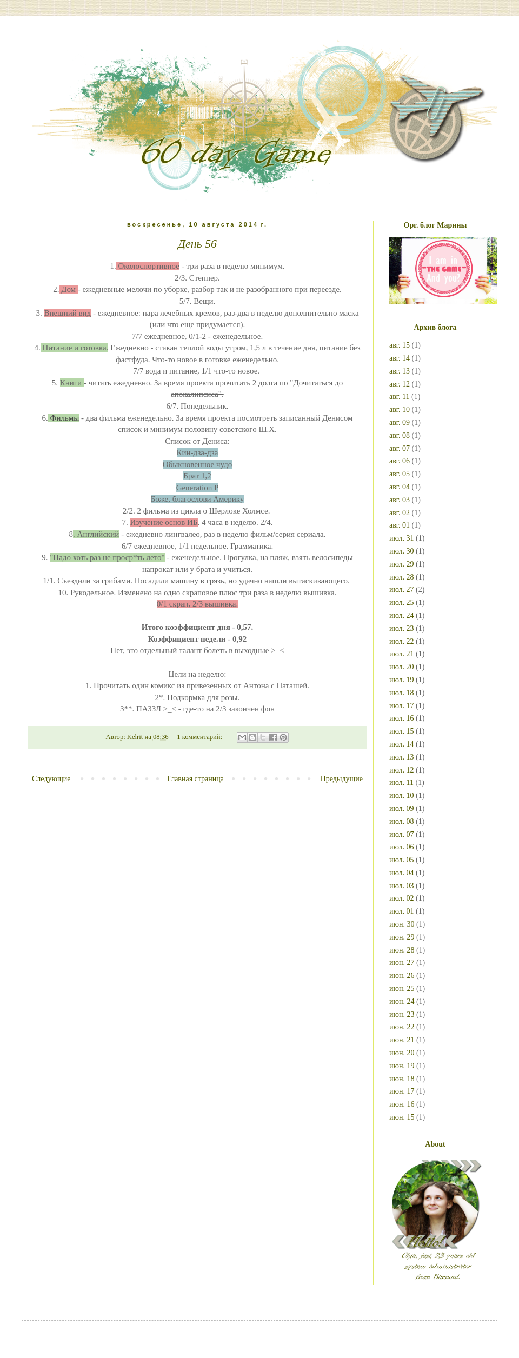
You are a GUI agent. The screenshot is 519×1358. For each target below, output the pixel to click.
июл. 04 (401, 873)
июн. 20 (401, 1053)
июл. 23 (401, 628)
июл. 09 (401, 808)
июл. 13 (401, 757)
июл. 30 (401, 551)
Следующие (51, 779)
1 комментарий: (200, 737)
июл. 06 (401, 847)
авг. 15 (399, 345)
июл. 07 (401, 834)
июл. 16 (401, 718)
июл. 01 (401, 911)
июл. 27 (401, 589)
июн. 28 (401, 950)
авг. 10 (399, 409)
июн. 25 (401, 988)
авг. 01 (399, 525)
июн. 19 (401, 1066)
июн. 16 (401, 1104)
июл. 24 (401, 615)
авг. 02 (399, 513)
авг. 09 (399, 422)
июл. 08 (401, 821)
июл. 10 (401, 795)
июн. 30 (401, 924)
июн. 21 (401, 1040)
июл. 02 (401, 898)
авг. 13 (399, 371)
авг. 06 (399, 461)
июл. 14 (401, 744)
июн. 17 (401, 1091)
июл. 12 (401, 770)
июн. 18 (401, 1079)
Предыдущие (342, 779)
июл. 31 (401, 538)
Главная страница (195, 779)
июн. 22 (401, 1027)
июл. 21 (401, 654)
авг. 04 (399, 487)
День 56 (197, 243)
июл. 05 (401, 860)
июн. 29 (401, 937)
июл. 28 (401, 577)
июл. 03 (401, 886)
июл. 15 (401, 731)
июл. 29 (401, 564)
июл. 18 (401, 693)
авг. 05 (399, 474)
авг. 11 (399, 396)
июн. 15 (401, 1117)
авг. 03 (399, 500)
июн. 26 (401, 975)
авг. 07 (399, 448)
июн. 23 (401, 1014)
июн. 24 (401, 1001)
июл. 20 (401, 667)
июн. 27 (401, 962)
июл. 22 (401, 641)
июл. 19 (401, 680)
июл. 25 (401, 602)
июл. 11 (401, 782)
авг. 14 (399, 358)
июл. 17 (401, 706)
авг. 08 (399, 435)
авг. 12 (399, 384)
